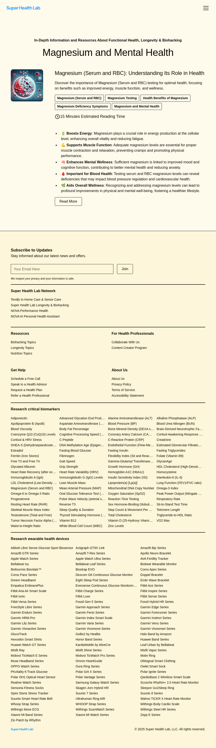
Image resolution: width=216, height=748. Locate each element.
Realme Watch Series (26, 682)
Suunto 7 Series (87, 693)
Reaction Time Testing (123, 499)
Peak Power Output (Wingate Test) (180, 493)
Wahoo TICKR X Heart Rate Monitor (165, 698)
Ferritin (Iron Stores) (25, 456)
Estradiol (17, 450)
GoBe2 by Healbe (88, 634)
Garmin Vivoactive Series (28, 628)
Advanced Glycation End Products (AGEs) (89, 418)
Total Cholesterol (119, 515)
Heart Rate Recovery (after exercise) (36, 472)
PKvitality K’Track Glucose (29, 672)
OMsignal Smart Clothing (157, 661)
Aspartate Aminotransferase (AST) (83, 423)
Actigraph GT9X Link (90, 548)
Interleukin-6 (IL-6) (169, 477)
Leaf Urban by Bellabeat (157, 645)
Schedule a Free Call (25, 379)
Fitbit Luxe (83, 596)
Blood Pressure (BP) (122, 423)
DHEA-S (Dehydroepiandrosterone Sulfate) (41, 445)
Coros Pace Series (24, 575)
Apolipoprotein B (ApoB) (27, 423)
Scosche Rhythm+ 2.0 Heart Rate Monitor (169, 682)
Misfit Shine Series (89, 650)
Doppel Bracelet (151, 575)
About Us (118, 379)
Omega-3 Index (167, 488)
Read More (68, 201)
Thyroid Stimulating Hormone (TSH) (85, 515)
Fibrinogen (67, 456)
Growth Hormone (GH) (124, 466)
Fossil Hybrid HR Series (157, 602)
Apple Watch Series (24, 558)
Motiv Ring (147, 655)
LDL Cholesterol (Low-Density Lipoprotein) (40, 483)
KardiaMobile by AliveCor (93, 645)
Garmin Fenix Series (90, 612)
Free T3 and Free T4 (25, 461)
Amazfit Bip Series (153, 548)
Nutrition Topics (21, 353)
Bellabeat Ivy (20, 564)
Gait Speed (67, 461)
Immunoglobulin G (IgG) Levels (81, 477)
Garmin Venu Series (154, 623)
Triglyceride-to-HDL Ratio (174, 515)
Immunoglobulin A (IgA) (27, 477)
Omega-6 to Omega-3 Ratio (30, 493)
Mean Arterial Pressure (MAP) (80, 488)
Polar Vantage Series (90, 677)
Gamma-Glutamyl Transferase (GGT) (134, 461)
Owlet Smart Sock (152, 666)
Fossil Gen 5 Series (89, 602)
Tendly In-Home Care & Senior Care (36, 299)
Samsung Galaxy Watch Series (97, 682)
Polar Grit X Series (89, 672)
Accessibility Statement (128, 395)
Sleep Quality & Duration (77, 510)
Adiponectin (19, 418)
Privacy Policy (121, 384)
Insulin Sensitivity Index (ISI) (128, 477)
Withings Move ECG (25, 709)
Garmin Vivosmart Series (157, 628)
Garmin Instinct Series (155, 618)
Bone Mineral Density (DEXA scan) (132, 429)
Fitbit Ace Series (151, 585)
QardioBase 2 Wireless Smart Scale (165, 677)
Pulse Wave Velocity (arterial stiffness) (86, 499)
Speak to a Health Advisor (29, 384)
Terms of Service (123, 390)
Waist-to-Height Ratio (26, 526)
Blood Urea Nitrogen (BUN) (175, 423)
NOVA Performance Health (29, 311)
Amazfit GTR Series (25, 553)
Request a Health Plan (26, 390)
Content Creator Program (129, 348)
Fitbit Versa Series (23, 602)
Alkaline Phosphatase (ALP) (176, 418)
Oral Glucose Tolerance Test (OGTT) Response (93, 493)
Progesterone (20, 499)
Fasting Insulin (118, 450)
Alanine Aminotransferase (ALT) (130, 418)
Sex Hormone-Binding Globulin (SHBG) (135, 504)
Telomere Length (168, 510)
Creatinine (163, 440)
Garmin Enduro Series (26, 612)
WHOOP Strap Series (91, 704)
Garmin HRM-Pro (23, 618)
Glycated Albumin (23, 466)
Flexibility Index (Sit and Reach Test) (133, 456)
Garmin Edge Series (154, 607)
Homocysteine (166, 472)
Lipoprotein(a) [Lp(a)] (122, 483)
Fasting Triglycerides (170, 450)
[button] (205, 8)
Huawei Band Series (154, 639)
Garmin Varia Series (90, 623)
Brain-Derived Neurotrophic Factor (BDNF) (186, 429)
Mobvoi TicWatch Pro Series (95, 655)
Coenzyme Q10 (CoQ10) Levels (33, 434)
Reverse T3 (68, 504)
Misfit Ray (17, 650)
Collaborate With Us (126, 342)
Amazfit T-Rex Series (90, 553)
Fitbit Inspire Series (153, 591)
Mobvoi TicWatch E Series (29, 655)
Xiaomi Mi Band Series (27, 715)
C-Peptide (66, 440)
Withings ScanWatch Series (95, 709)
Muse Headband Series (27, 661)
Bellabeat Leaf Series (91, 564)
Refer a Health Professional (30, 395)
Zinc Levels (116, 526)
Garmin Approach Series (93, 607)
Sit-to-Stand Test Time (171, 504)
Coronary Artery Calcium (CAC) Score (134, 434)
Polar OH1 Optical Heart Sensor (33, 677)
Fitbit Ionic (18, 596)
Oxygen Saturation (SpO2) (126, 493)
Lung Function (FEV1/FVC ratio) (178, 483)
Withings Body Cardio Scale (159, 704)
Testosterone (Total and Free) (31, 515)
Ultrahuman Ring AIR (90, 698)
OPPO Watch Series (25, 666)
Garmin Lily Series (23, 623)
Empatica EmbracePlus (27, 585)
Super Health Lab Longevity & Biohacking (40, 305)
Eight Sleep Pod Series (92, 580)
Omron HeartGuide (89, 661)
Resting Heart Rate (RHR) (29, 504)
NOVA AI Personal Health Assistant (35, 316)
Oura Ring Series (88, 666)
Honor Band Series (89, 639)
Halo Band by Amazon (156, 634)
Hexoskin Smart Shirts (26, 639)
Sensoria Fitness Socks (27, 688)
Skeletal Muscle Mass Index (30, 510)
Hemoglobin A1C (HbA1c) (126, 472)
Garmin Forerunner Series (158, 612)
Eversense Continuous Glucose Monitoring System (111, 585)
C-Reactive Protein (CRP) (126, 440)
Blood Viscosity (21, 429)
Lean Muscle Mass (73, 483)
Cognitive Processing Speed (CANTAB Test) (90, 434)
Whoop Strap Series (25, 704)
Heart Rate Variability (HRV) (79, 472)
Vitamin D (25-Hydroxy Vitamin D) (131, 520)
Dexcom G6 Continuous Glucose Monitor (104, 575)
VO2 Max (163, 520)
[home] (23, 8)
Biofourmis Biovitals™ (26, 569)
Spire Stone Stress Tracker (29, 693)
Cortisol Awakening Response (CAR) (182, 434)
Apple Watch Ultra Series (93, 558)
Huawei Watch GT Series (28, 645)
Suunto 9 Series (151, 693)
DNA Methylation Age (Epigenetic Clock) (88, 445)
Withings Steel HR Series (158, 709)
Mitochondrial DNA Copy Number (131, 488)
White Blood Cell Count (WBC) (81, 526)
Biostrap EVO (85, 569)
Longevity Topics (22, 348)
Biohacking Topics (23, 342)
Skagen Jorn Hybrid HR (92, 688)
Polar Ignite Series (153, 672)
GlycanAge (164, 461)
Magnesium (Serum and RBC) (32, 488)
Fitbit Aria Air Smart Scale (28, 591)
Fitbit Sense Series (153, 596)
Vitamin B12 (68, 520)
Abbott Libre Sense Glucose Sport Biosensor (42, 548)
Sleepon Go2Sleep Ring (157, 688)
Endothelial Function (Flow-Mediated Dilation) (139, 445)
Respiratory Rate (168, 499)
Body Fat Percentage (74, 429)
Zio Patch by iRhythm (26, 720)
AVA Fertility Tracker (154, 558)
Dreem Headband (23, 580)
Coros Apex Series (153, 569)
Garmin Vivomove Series (93, 628)
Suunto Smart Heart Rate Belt (31, 698)
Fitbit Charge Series (90, 591)
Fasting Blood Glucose (75, 450)
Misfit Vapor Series (153, 650)
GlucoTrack (19, 634)
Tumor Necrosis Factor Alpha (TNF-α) (37, 520)
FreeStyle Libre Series (26, 607)
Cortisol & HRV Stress (26, 440)
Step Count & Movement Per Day (131, 510)
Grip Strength (69, 466)
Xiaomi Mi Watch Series (92, 715)
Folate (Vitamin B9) (169, 456)
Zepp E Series (150, 715)
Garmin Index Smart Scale (94, 618)
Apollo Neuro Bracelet (155, 553)
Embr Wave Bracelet (154, 580)
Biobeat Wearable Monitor (158, 564)
